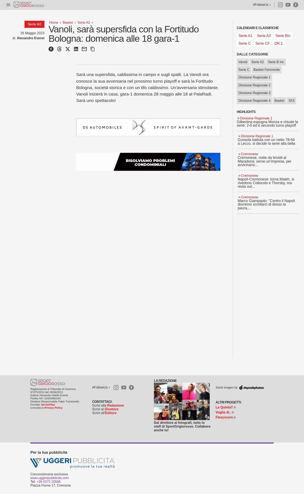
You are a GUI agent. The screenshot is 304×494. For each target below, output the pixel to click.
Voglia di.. (223, 412)
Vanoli (242, 62)
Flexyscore (224, 417)
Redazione (115, 405)
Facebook (295, 4)
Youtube (288, 4)
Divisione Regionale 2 (254, 85)
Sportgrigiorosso (29, 5)
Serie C (243, 69)
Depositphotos (250, 387)
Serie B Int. (276, 62)
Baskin (279, 100)
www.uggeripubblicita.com (49, 478)
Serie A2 (257, 62)
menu (8, 4)
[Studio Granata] (148, 162)
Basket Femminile (267, 69)
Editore (110, 413)
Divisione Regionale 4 (254, 100)
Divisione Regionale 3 (254, 93)
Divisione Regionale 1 (254, 77)
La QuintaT (224, 407)
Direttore (112, 409)
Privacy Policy (53, 407)
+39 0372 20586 (49, 481)
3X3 (291, 100)
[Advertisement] (268, 280)
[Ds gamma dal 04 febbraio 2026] (148, 127)
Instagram (278, 4)
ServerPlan (48, 404)
